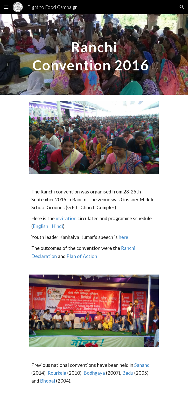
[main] (93, 54)
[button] (6, 7)
